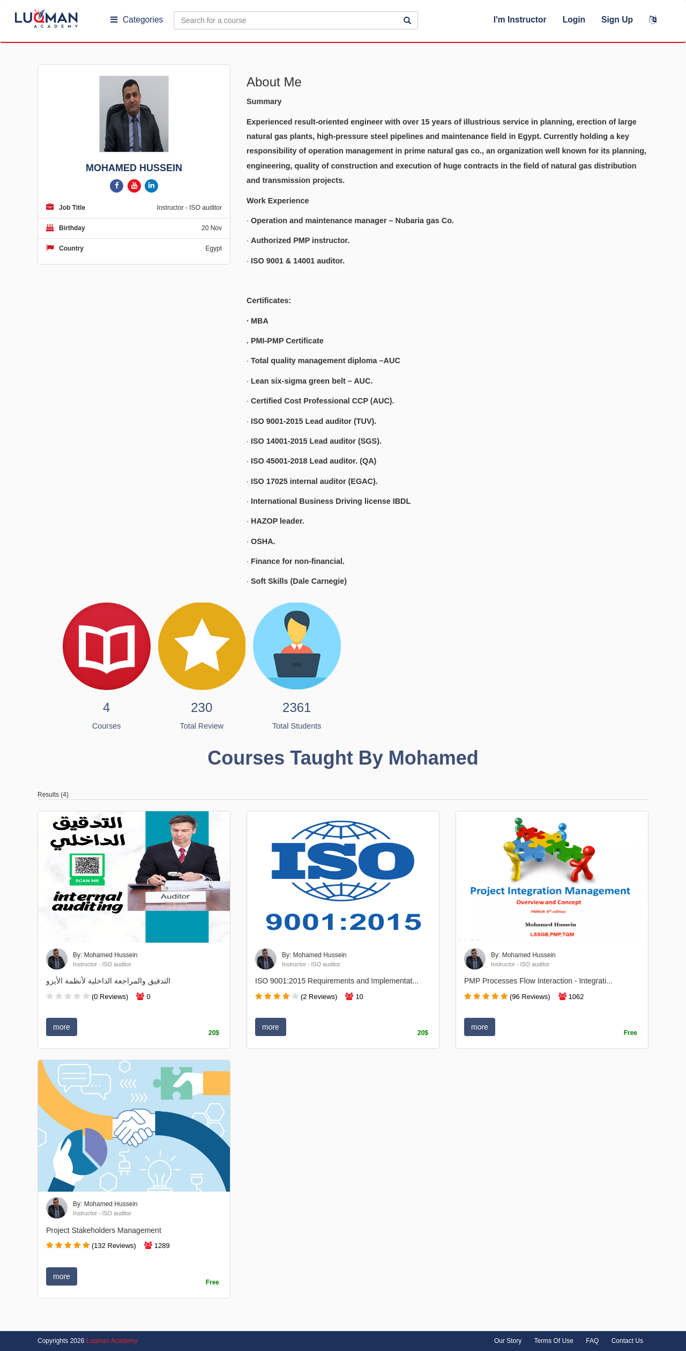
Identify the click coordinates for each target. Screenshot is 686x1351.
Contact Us (627, 1341)
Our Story (507, 1341)
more (61, 1027)
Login (574, 19)
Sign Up (617, 19)
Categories (136, 19)
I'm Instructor (520, 19)
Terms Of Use (553, 1341)
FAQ (592, 1341)
